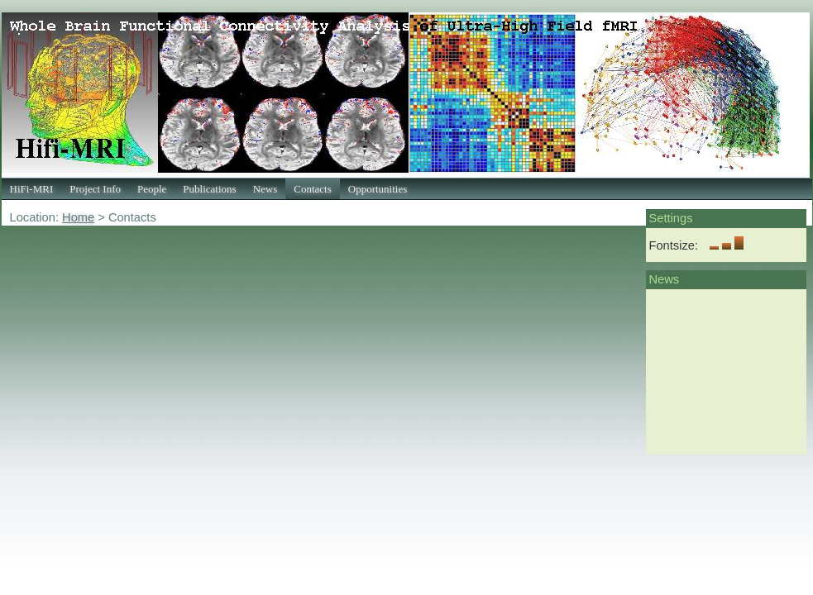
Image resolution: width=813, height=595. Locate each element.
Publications (209, 189)
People (151, 189)
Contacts (313, 189)
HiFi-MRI (32, 189)
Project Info (95, 189)
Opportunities (378, 189)
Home (78, 217)
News (265, 189)
